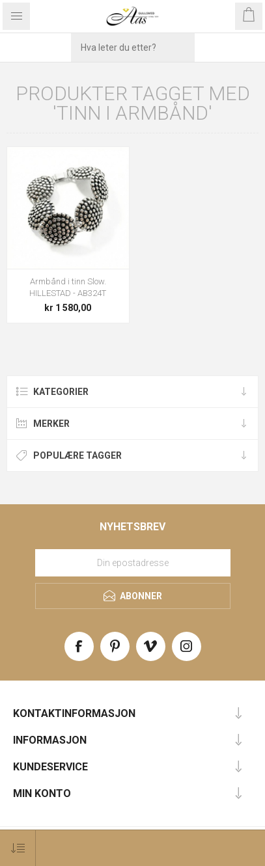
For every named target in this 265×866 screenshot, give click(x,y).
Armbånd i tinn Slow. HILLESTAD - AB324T (67, 287)
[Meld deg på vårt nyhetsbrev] (132, 562)
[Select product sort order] (18, 848)
